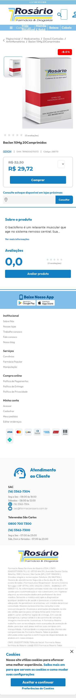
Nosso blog (9, 342)
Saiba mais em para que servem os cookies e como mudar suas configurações (37, 669)
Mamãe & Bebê (41, 28)
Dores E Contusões (53, 38)
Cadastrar (8, 411)
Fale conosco (10, 336)
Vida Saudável (28, 28)
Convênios (8, 356)
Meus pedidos (10, 416)
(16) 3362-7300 (19, 530)
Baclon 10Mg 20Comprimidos (44, 41)
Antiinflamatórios (15, 41)
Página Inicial (13, 38)
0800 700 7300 (19, 524)
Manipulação (10, 366)
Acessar (7, 405)
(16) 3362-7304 (19, 491)
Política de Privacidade (15, 391)
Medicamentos (32, 38)
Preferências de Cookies (38, 688)
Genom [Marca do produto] (7, 151)
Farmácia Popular (12, 361)
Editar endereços (12, 421)
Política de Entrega (13, 386)
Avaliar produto (38, 274)
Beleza (54, 28)
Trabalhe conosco (12, 331)
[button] (13, 67)
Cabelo (67, 28)
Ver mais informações (17, 239)
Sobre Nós (8, 321)
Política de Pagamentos (15, 381)
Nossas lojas (9, 326)
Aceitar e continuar (38, 682)
